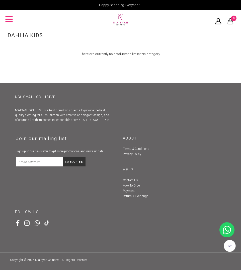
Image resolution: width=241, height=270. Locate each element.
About (130, 138)
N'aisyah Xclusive (47, 260)
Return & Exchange (135, 196)
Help (128, 169)
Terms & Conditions (136, 149)
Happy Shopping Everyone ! (119, 5)
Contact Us (130, 180)
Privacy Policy (132, 154)
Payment (129, 191)
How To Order (132, 185)
